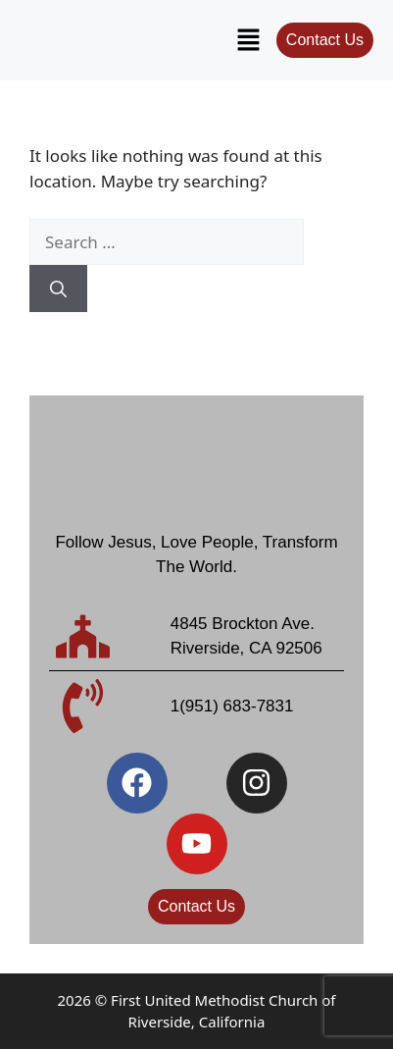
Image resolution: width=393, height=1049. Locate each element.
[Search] (58, 288)
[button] (248, 40)
